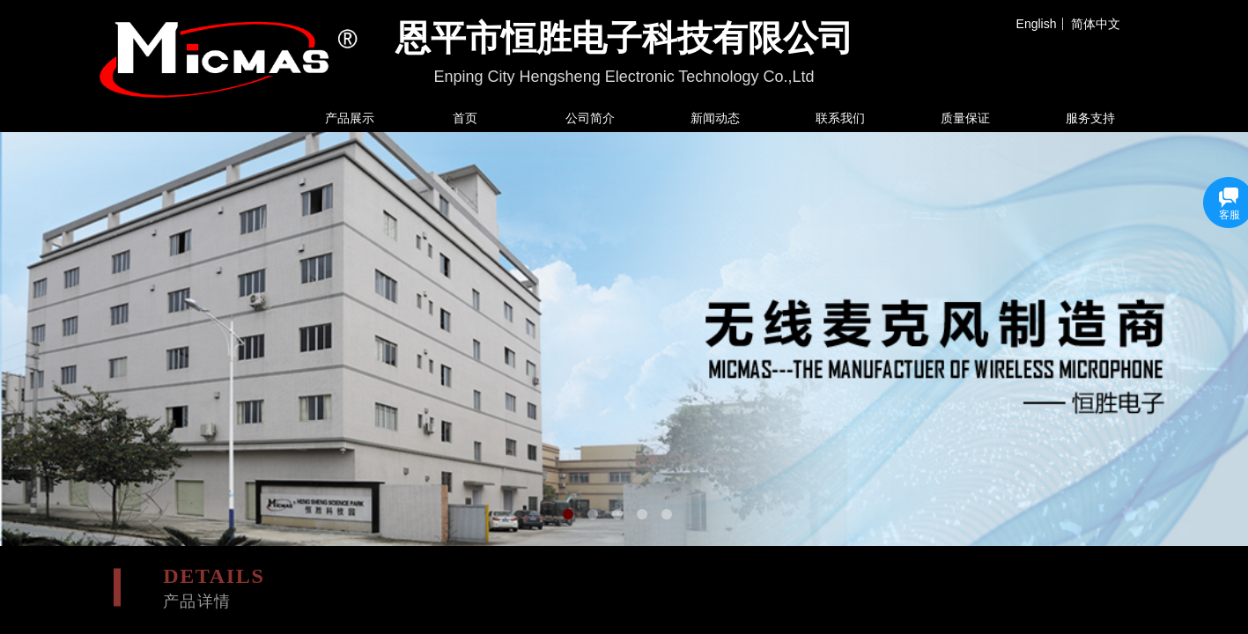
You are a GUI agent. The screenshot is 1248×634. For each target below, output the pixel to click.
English (1036, 24)
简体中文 (1095, 24)
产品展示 (349, 118)
